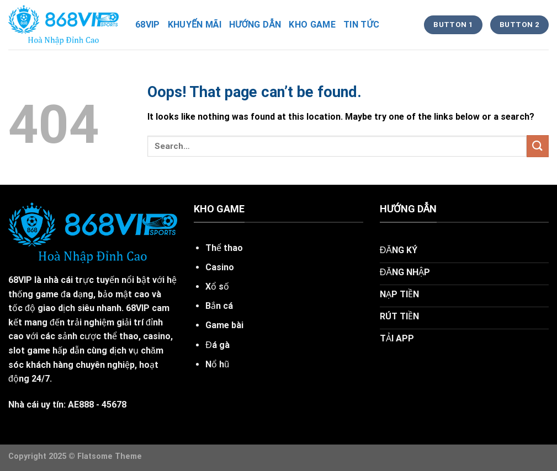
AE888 (81, 404)
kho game (312, 24)
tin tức (361, 24)
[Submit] (538, 146)
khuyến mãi (194, 24)
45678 (114, 404)
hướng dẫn (255, 24)
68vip (147, 24)
